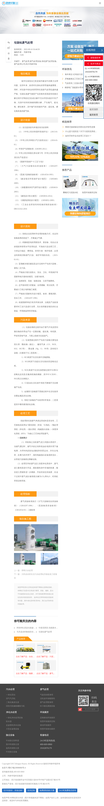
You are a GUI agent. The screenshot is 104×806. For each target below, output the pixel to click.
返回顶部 (93, 109)
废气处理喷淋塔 (46, 702)
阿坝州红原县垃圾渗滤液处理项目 (31, 628)
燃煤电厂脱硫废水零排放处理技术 (77, 88)
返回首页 (93, 115)
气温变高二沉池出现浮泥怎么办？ (77, 83)
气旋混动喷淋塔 (46, 695)
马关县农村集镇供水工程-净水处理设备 (33, 632)
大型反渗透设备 (12, 729)
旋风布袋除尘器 (12, 748)
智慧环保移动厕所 (47, 729)
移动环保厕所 (45, 725)
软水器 (9, 721)
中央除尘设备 (11, 752)
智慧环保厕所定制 (47, 721)
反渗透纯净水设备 (13, 725)
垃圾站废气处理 (45, 632)
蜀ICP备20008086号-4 (17, 768)
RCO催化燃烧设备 (47, 706)
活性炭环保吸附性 (47, 699)
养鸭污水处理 (27, 570)
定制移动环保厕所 (47, 718)
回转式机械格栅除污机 (15, 706)
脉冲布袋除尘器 (12, 744)
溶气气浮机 (10, 699)
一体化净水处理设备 (14, 718)
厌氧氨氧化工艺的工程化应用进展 (77, 79)
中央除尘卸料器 (12, 741)
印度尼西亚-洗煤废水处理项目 (51, 628)
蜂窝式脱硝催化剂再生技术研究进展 (78, 127)
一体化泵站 (10, 695)
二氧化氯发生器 (12, 702)
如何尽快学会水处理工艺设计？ (76, 136)
